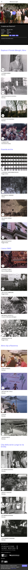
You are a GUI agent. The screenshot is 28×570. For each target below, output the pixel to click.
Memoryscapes (14, 1)
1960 (8, 33)
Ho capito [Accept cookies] (25, 565)
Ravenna (9, 32)
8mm (8, 31)
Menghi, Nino (10, 29)
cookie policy (13, 568)
